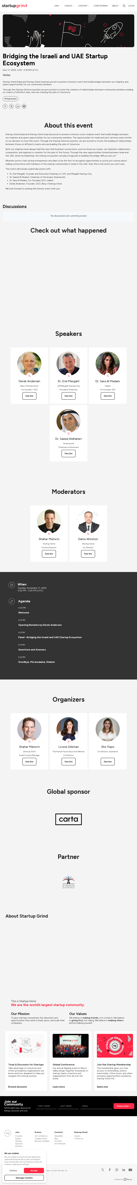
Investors (18, 1136)
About (115, 6)
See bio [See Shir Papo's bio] (108, 761)
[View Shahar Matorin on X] (49, 534)
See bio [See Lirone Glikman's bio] (69, 761)
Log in (131, 6)
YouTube (57, 1141)
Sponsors (19, 1144)
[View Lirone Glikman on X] (68, 741)
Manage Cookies (24, 1177)
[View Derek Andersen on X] (29, 376)
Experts (18, 1139)
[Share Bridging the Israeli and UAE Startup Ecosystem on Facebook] (5, 106)
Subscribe (123, 1106)
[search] (124, 6)
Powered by (123, 1179)
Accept (34, 1170)
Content (83, 6)
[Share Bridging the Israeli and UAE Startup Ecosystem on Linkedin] (18, 106)
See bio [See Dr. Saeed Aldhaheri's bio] (69, 453)
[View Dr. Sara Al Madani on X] (108, 376)
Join (56, 6)
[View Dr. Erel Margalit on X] (68, 376)
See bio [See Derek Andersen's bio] (29, 396)
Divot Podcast (59, 1144)
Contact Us (78, 1139)
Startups (18, 1141)
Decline (13, 1170)
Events (68, 6)
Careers (77, 1136)
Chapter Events (41, 1139)
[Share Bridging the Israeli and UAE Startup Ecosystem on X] (11, 106)
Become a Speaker (42, 1141)
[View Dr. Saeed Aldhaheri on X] (68, 433)
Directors (18, 1146)
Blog (56, 1139)
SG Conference (41, 1136)
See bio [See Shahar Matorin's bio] (49, 553)
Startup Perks (101, 6)
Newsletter (58, 1136)
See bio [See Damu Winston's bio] (88, 553)
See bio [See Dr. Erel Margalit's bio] (69, 396)
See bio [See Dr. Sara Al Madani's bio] (108, 396)
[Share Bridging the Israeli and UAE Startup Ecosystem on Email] (24, 106)
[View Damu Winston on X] (88, 534)
